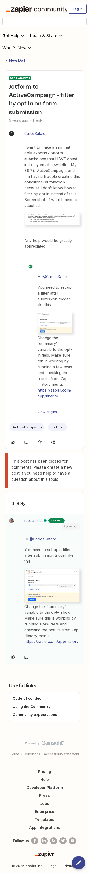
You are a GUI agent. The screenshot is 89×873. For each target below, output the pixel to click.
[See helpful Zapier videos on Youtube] (72, 840)
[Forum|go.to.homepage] (34, 9)
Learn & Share (46, 35)
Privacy (69, 866)
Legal (53, 866)
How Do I (17, 60)
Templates (44, 819)
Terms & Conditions (25, 754)
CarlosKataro (34, 133)
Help (44, 779)
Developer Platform (44, 787)
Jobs (44, 803)
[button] (78, 9)
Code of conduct (27, 698)
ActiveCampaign (27, 427)
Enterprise (44, 811)
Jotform (57, 427)
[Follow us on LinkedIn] (44, 840)
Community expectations (35, 714)
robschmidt (33, 520)
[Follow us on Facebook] (34, 840)
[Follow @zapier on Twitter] (63, 840)
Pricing (44, 771)
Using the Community (32, 706)
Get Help (13, 35)
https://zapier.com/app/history (51, 641)
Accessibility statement (61, 754)
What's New (17, 47)
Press (44, 795)
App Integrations (44, 827)
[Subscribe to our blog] (53, 840)
